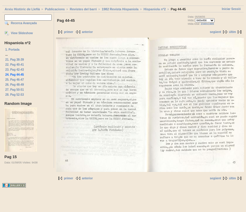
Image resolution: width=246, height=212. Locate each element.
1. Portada (12, 49)
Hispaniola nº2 (155, 9)
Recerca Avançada (24, 23)
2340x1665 (207, 23)
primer (68, 32)
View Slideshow (22, 33)
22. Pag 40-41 (14, 64)
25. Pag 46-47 (14, 79)
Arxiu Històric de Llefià (22, 9)
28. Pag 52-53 (14, 94)
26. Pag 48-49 (14, 84)
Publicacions (55, 9)
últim (232, 32)
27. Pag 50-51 (14, 89)
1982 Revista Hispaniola (120, 9)
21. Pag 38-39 (14, 59)
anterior (87, 32)
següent (215, 32)
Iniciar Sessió (231, 9)
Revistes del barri (83, 9)
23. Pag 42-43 (14, 69)
